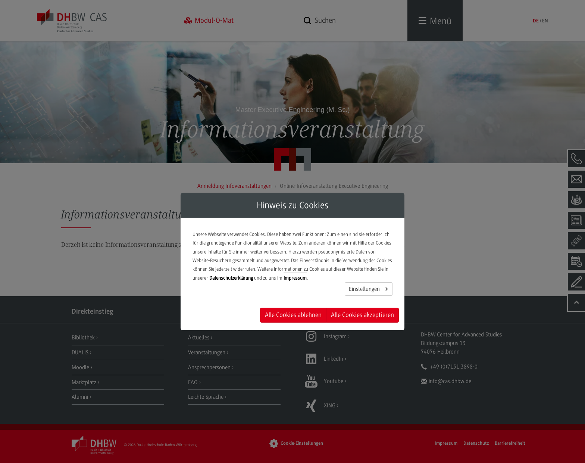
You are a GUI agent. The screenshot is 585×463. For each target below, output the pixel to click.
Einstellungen (365, 289)
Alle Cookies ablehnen (293, 314)
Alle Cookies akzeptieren (362, 314)
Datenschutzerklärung (231, 278)
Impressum (295, 278)
